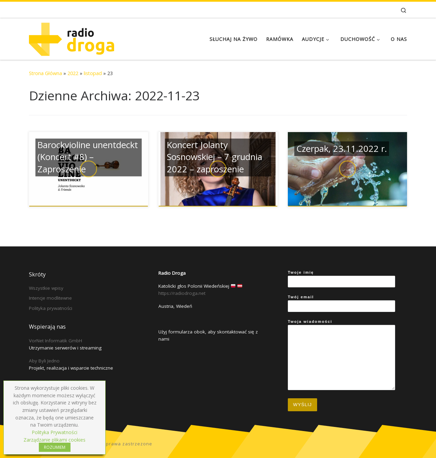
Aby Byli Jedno (44, 361)
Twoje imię (341, 278)
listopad (93, 73)
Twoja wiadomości (341, 354)
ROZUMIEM (54, 447)
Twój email (341, 303)
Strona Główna (45, 73)
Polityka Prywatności (54, 432)
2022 (72, 73)
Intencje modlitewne (50, 298)
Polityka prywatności (50, 308)
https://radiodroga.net (181, 293)
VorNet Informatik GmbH (55, 341)
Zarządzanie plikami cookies (54, 439)
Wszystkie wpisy (46, 288)
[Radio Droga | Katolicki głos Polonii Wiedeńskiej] (71, 37)
